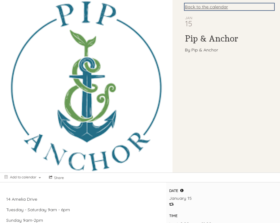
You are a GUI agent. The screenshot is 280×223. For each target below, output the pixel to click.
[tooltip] (181, 190)
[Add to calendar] (22, 177)
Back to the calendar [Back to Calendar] (206, 7)
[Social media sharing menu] (55, 177)
